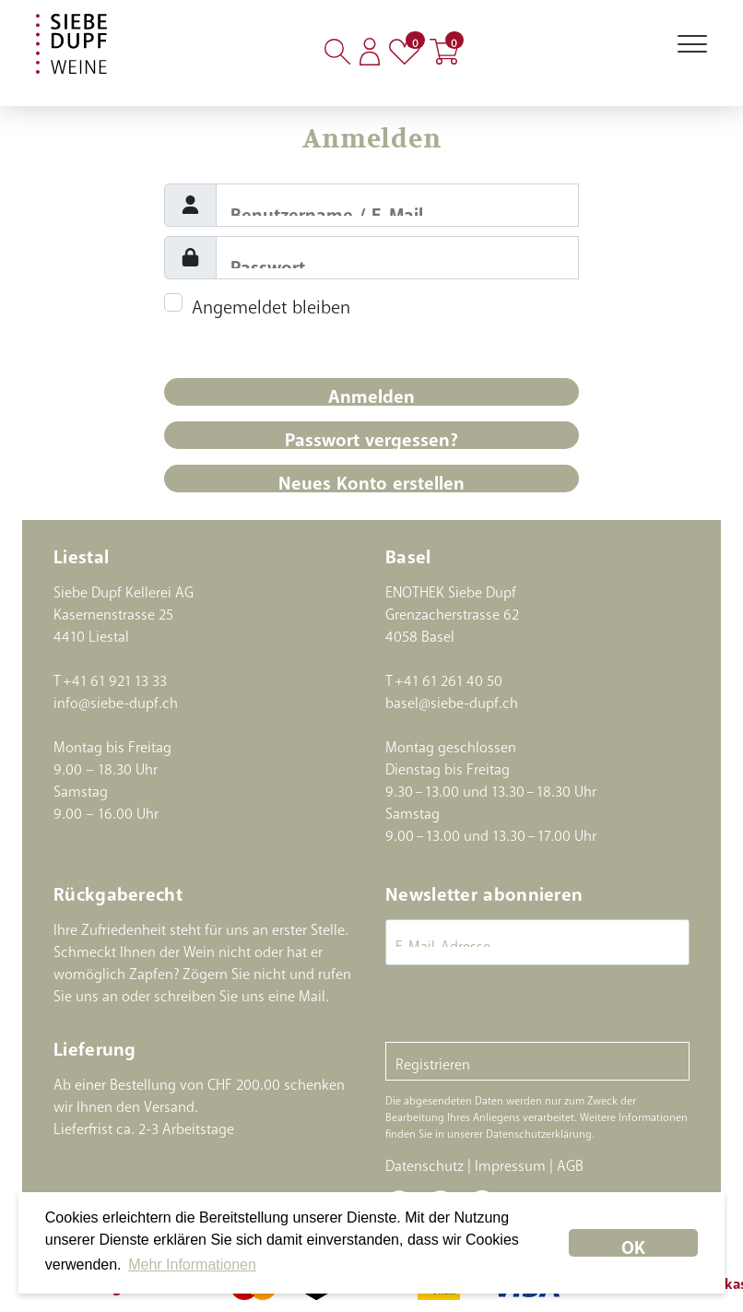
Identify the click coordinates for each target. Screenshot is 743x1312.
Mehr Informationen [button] (192, 1264)
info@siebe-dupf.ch (115, 698)
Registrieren (432, 1060)
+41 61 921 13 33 (115, 676)
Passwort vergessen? (371, 435)
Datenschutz (424, 1161)
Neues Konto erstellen (371, 478)
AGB (570, 1161)
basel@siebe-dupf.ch (451, 698)
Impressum (510, 1161)
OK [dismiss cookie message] (633, 1242)
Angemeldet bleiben (271, 302)
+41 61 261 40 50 (448, 676)
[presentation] (525, 1006)
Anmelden (371, 391)
